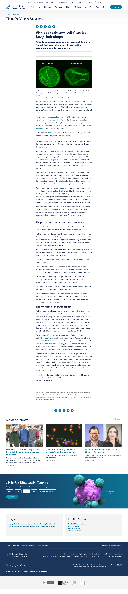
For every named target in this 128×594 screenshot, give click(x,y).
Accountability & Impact (79, 558)
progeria (46, 124)
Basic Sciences (19, 528)
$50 (34, 496)
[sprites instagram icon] (24, 569)
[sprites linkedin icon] (16, 569)
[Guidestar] (82, 587)
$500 (10, 496)
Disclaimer (101, 561)
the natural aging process (58, 122)
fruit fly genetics (31, 528)
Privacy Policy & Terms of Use (50, 561)
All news (118, 423)
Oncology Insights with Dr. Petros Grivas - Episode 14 (101, 455)
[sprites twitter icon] (11, 569)
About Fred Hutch (74, 535)
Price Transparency (78, 561)
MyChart (28, 3)
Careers (72, 3)
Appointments (38, 3)
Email (49, 31)
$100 (26, 496)
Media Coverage (74, 533)
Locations (81, 3)
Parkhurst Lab (50, 531)
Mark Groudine (51, 528)
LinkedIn (41, 31)
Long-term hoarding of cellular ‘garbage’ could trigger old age (61, 455)
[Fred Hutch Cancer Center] (16, 559)
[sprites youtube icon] (20, 569)
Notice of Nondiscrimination (114, 561)
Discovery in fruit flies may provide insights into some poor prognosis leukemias (23, 457)
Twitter (45, 31)
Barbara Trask (14, 531)
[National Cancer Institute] (48, 587)
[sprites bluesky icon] (29, 569)
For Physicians (62, 3)
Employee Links (94, 558)
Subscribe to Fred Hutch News (112, 558)
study (49, 137)
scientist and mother (54, 195)
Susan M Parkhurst (37, 531)
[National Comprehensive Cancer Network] (63, 587)
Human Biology (25, 531)
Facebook (37, 31)
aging (11, 528)
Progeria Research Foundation (50, 198)
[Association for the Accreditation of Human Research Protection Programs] (74, 587)
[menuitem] (35, 10)
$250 (18, 496)
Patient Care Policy (91, 561)
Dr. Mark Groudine (49, 345)
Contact (89, 3)
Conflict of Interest (65, 561)
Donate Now (12, 501)
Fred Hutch (41, 528)
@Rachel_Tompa (48, 404)
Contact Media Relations (77, 528)
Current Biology (64, 140)
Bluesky (53, 31)
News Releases (73, 530)
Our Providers (50, 3)
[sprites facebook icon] (7, 569)
